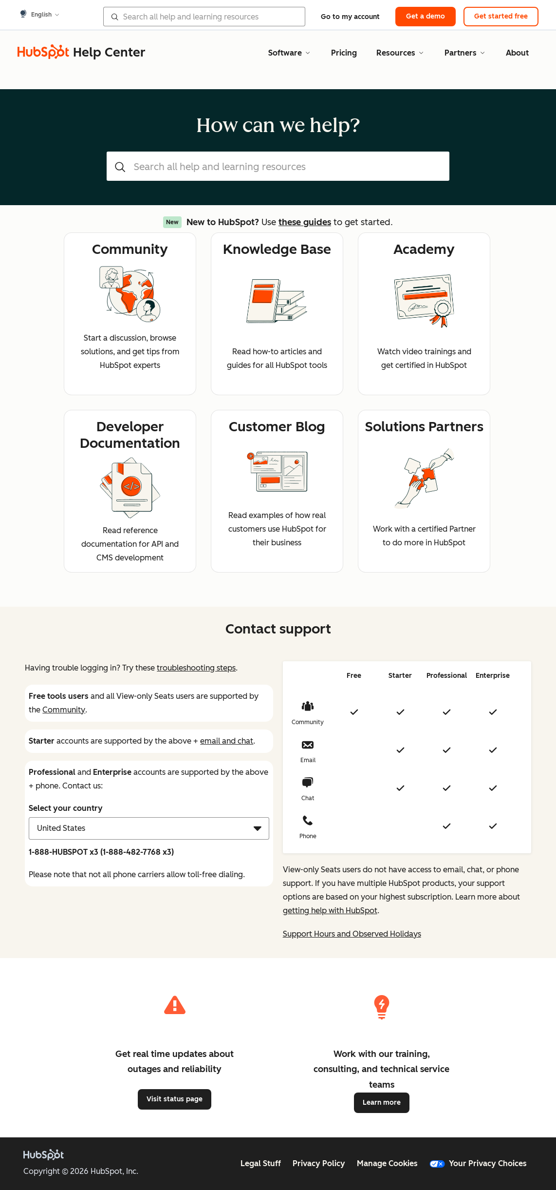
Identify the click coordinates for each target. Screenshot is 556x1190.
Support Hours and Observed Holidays (352, 934)
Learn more (382, 1102)
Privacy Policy (319, 1163)
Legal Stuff (261, 1163)
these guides (304, 222)
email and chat (226, 741)
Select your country (66, 808)
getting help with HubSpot (330, 910)
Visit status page (175, 1099)
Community (63, 709)
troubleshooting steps (196, 667)
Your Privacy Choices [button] (478, 1163)
